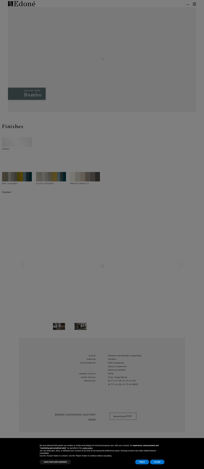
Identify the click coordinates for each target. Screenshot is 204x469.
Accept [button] (157, 462)
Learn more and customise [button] (55, 462)
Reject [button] (142, 462)
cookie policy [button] (87, 448)
